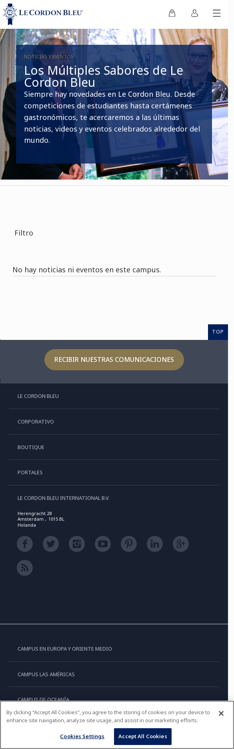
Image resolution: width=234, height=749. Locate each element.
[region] (117, 725)
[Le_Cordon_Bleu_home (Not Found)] (45, 14)
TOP (218, 331)
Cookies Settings (82, 736)
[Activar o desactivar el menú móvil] (217, 14)
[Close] (221, 713)
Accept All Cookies (142, 736)
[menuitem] (172, 14)
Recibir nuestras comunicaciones (114, 359)
